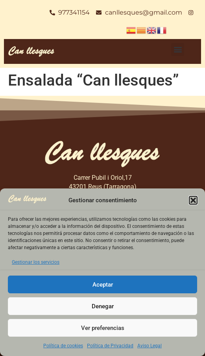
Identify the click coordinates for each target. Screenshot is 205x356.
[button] (193, 200)
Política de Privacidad (110, 346)
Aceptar (102, 284)
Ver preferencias (102, 328)
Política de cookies (63, 346)
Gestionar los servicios (35, 262)
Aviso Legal (149, 346)
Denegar (103, 306)
